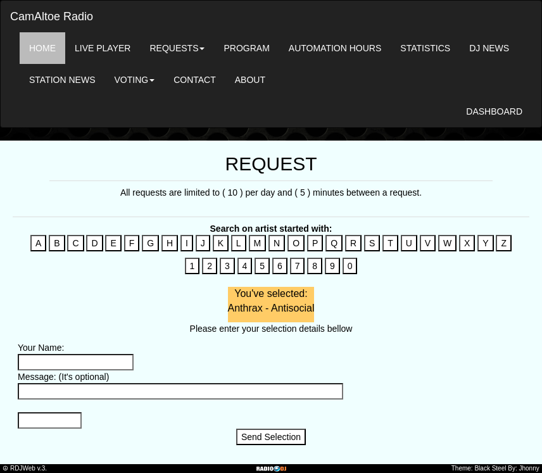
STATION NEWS (62, 80)
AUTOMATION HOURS (335, 48)
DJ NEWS (489, 48)
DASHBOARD (494, 111)
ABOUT (250, 80)
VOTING (134, 80)
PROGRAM (246, 48)
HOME (42, 48)
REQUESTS (177, 48)
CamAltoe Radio (51, 16)
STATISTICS (425, 48)
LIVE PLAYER (102, 48)
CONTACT (194, 80)
